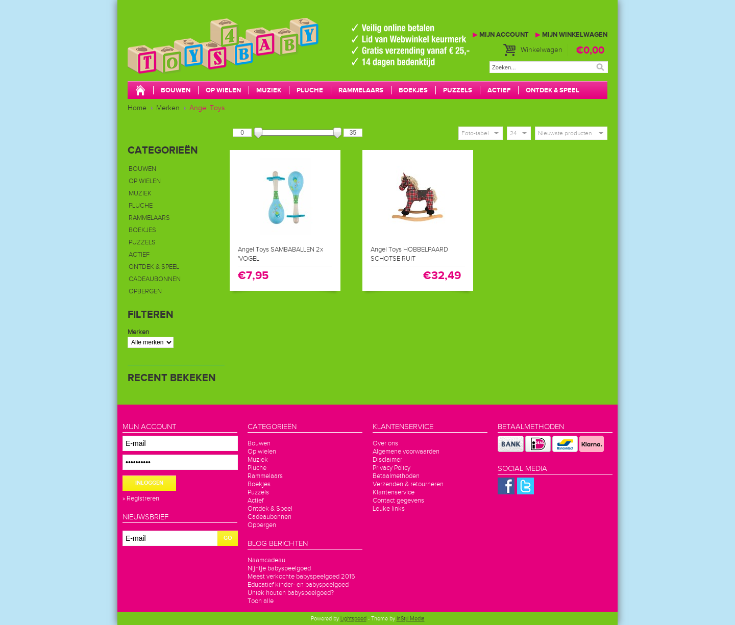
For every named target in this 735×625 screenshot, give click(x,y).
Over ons (385, 443)
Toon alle (261, 601)
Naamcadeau (266, 560)
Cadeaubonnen (155, 279)
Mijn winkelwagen (571, 35)
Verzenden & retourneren (408, 484)
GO (228, 538)
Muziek (268, 90)
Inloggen (149, 483)
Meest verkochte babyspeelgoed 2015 (301, 576)
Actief (498, 90)
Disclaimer (387, 460)
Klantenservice (393, 492)
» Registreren (140, 498)
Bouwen (175, 90)
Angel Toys (207, 108)
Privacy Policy (391, 468)
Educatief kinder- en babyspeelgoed (298, 585)
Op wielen (223, 90)
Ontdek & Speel (552, 90)
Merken (168, 108)
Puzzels (457, 90)
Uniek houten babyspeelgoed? (291, 593)
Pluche (310, 90)
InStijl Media (411, 618)
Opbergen (145, 291)
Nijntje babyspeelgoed (279, 568)
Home (137, 108)
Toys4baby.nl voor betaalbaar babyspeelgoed (281, 56)
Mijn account (501, 35)
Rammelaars (360, 90)
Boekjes (413, 90)
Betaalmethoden (396, 476)
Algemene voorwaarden (406, 451)
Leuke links (389, 509)
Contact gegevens (398, 500)
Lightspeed (353, 618)
